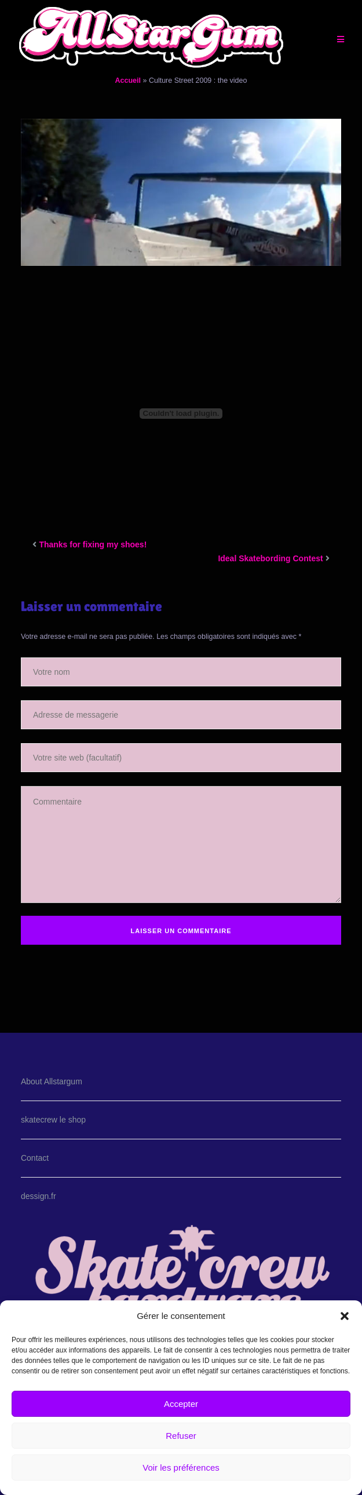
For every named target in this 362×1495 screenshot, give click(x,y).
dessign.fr (38, 1196)
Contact (35, 1158)
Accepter (181, 1404)
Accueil (128, 80)
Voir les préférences (181, 1467)
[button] (344, 1316)
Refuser (181, 1436)
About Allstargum (51, 1081)
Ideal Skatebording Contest (270, 558)
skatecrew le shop (53, 1119)
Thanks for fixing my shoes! (93, 544)
